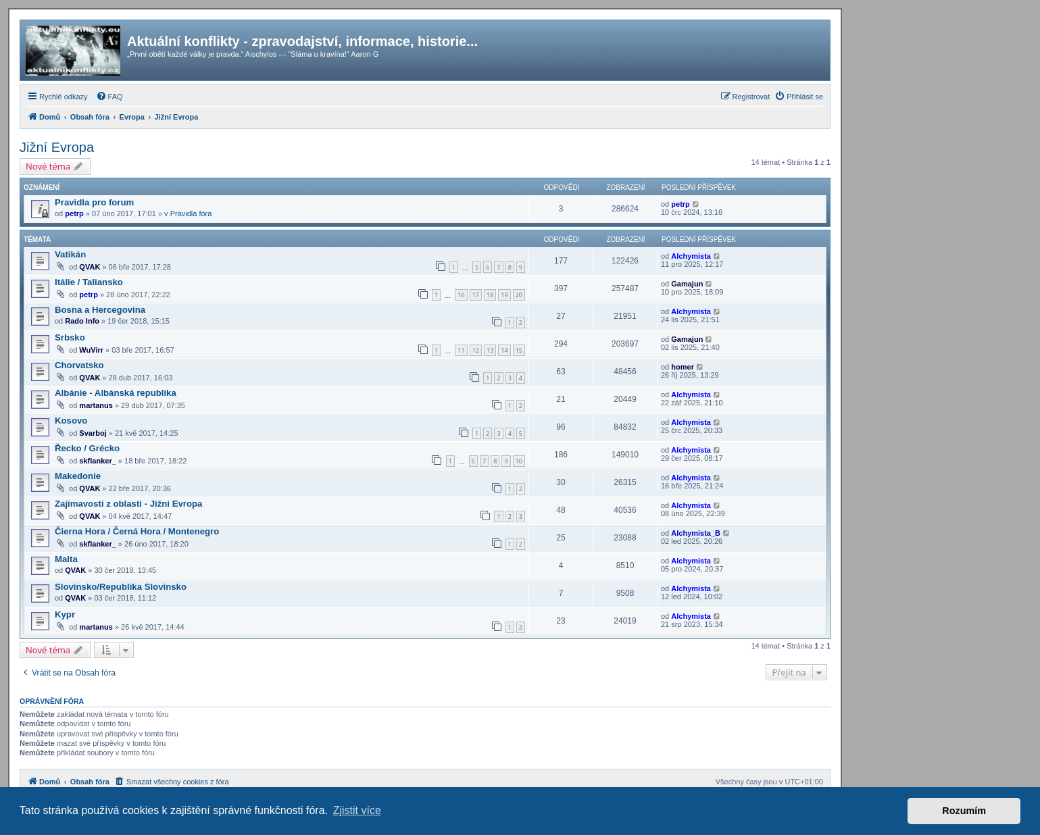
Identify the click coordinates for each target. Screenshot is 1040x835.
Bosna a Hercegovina (100, 310)
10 (519, 461)
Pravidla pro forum (94, 202)
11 (460, 350)
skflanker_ (97, 461)
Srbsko (70, 337)
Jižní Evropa (57, 147)
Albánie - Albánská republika (115, 393)
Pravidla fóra (191, 213)
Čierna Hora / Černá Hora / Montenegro (137, 531)
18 (490, 294)
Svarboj (92, 433)
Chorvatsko (79, 365)
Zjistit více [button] (357, 810)
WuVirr (91, 350)
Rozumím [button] (964, 810)
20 (519, 294)
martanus (96, 405)
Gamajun (687, 284)
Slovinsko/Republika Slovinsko (121, 587)
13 (490, 350)
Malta (66, 559)
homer (682, 367)
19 (504, 294)
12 (475, 350)
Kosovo (71, 420)
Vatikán (70, 254)
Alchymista (691, 256)
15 (519, 350)
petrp (74, 213)
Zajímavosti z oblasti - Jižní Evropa (128, 504)
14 (504, 350)
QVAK (89, 267)
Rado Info (82, 321)
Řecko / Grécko (87, 448)
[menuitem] (109, 96)
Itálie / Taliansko (89, 282)
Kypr (65, 614)
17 (475, 294)
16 (460, 294)
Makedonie (78, 476)
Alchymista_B (695, 533)
